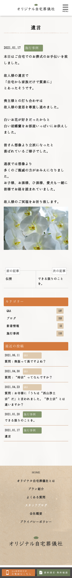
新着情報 (35, 326)
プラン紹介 (36, 488)
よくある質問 (36, 497)
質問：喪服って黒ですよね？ (25, 357)
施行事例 (35, 333)
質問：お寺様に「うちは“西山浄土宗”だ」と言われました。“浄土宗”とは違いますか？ (35, 395)
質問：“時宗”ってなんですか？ (28, 373)
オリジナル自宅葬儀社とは (36, 480)
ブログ (35, 318)
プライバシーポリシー (36, 521)
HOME (36, 472)
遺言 (23, 432)
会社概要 (36, 513)
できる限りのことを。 (23, 416)
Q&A (35, 311)
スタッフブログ (36, 505)
